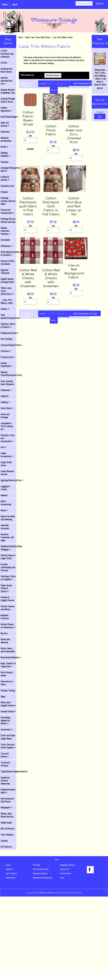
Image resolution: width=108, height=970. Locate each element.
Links (62, 877)
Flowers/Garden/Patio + (8, 345)
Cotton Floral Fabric (50, 130)
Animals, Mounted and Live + (6, 80)
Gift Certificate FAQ (40, 869)
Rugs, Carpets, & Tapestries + (8, 665)
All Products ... (7, 846)
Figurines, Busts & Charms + (8, 325)
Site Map (36, 865)
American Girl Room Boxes (6, 70)
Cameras (4, 161)
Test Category (7, 834)
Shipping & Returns (67, 865)
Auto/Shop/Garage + (8, 116)
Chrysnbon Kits (7, 186)
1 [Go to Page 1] (48, 84)
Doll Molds (5, 239)
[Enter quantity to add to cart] (30, 140)
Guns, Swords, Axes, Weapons (7, 383)
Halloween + (6, 390)
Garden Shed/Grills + (6, 365)
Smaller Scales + (8, 711)
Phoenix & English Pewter (7, 599)
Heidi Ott (4, 396)
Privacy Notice (65, 873)
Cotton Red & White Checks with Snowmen (28, 278)
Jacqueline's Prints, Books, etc (7, 426)
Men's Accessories (6, 503)
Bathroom (5, 131)
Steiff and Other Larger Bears (8, 737)
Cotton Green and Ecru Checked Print (73, 134)
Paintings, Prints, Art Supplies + (8, 578)
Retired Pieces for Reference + (8, 626)
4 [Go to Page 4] (59, 84)
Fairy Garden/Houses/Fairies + (8, 316)
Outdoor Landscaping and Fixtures (8, 567)
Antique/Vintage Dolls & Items (8, 100)
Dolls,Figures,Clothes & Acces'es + (8, 253)
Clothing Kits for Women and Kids (8, 220)
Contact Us (64, 869)
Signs (3, 696)
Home (4, 4)
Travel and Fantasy (5, 764)
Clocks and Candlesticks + (7, 211)
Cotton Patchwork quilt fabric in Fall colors (28, 206)
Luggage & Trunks (5, 488)
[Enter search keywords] (84, 3)
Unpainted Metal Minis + (8, 791)
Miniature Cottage (46, 892)
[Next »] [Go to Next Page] (53, 90)
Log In (15, 4)
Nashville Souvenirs (5, 527)
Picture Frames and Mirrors (7, 608)
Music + (4, 510)
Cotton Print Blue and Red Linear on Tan (74, 206)
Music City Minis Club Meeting (8, 518)
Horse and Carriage (5, 416)
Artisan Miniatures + (6, 109)
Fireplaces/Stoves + (8, 333)
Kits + (3, 447)
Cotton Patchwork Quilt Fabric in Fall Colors (50, 206)
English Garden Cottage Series (7, 280)
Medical (4, 495)
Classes (4, 191)
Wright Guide (6, 822)
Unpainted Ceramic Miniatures (5, 780)
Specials (9, 869)
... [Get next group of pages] (67, 84)
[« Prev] (42, 84)
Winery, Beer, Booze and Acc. (7, 815)
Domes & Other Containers (7, 262)
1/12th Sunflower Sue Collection (7, 53)
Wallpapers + (6, 807)
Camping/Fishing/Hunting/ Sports (8, 169)
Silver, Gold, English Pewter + (8, 704)
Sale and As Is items (7, 683)
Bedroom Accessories (6, 139)
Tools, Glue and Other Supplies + (8, 746)
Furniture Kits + (8, 357)
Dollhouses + (6, 246)
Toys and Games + (5, 755)
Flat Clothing (6, 339)
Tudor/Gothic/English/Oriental (8, 771)
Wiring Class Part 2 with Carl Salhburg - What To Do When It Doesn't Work (100, 69)
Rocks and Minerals (5, 641)
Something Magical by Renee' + (5, 720)
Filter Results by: (27, 75)
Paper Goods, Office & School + (6, 588)
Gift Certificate (7, 828)
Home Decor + (7, 408)
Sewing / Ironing (8, 690)
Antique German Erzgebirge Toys (8, 91)
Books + (4, 146)
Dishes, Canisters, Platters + (5, 230)
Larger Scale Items (6, 464)
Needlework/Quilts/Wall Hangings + (8, 548)
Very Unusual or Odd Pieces (7, 800)
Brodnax (30, 148)
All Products (10, 877)
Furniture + (6, 351)
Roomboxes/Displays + (8, 657)
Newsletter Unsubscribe (42, 877)
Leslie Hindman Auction (7, 473)
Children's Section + (5, 178)
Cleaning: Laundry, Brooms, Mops (8, 200)
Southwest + (7, 729)
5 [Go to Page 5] (63, 84)
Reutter (4, 633)
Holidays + (5, 402)
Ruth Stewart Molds (7, 674)
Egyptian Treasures (5, 271)
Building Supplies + (5, 154)
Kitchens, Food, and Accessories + (8, 438)
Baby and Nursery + (5, 124)
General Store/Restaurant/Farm (8, 374)
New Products (11, 873)
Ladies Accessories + (7, 455)
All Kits (4, 62)
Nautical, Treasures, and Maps (7, 537)
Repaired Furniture (5, 617)
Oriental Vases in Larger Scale (8, 557)
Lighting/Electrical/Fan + (8, 480)
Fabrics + (5, 309)
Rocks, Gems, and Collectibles (8, 650)
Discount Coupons (40, 873)
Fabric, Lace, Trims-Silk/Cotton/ (37, 37)
